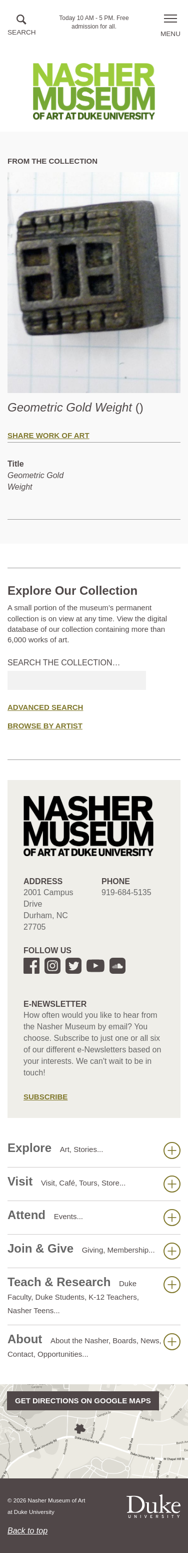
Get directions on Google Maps (83, 1400)
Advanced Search (45, 707)
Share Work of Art (49, 435)
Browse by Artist (45, 725)
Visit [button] (94, 1184)
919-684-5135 (127, 892)
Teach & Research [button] (94, 1295)
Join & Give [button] (94, 1251)
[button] (22, 26)
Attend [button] (94, 1217)
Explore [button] (94, 1150)
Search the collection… (64, 662)
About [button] (94, 1345)
